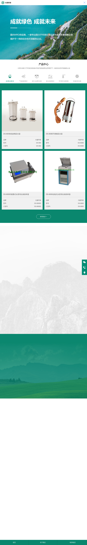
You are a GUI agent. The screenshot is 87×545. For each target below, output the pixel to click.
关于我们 (43, 542)
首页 (14, 542)
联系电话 (73, 542)
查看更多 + (43, 216)
